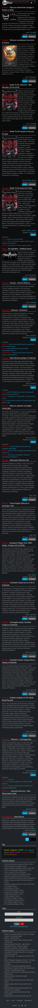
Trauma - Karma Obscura (20, 283)
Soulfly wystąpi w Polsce (12, 896)
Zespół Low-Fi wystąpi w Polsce (14, 892)
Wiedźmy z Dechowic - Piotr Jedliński (16, 948)
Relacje (5, 85)
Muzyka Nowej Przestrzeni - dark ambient (17, 944)
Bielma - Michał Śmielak (11, 938)
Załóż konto (13, 926)
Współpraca (28, 1000)
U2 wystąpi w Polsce (10, 886)
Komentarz (32, 36)
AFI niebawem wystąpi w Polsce (14, 900)
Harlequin (4, 396)
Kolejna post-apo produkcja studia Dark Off (17, 996)
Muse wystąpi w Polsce (11, 888)
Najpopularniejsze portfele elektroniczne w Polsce (19, 950)
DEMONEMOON (6, 352)
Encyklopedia (7, 817)
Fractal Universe (10, 850)
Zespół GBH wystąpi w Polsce (13, 894)
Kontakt (14, 1005)
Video (4, 249)
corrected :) (11, 779)
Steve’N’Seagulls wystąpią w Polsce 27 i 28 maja (19, 960)
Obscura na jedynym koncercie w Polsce (17, 876)
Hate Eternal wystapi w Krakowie (23, 358)
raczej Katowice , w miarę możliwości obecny (19, 245)
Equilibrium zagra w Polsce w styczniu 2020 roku (19, 884)
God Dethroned (29, 850)
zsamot (4, 239)
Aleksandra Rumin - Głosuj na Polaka (16, 946)
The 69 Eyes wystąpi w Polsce (13, 890)
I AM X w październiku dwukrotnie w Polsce (17, 870)
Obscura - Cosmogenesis (21, 739)
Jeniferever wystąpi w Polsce (13, 898)
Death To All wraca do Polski (21, 188)
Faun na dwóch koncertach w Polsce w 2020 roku (19, 878)
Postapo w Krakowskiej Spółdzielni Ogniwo (17, 966)
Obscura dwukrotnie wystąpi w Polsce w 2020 (18, 864)
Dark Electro (19, 817)
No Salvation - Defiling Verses (20, 249)
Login (4, 908)
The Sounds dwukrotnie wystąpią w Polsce (17, 874)
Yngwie (4, 781)
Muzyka (5, 7)
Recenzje (5, 310)
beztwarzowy (5, 446)
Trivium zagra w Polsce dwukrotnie (15, 872)
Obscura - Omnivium (19, 310)
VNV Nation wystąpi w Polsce (13, 902)
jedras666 (4, 241)
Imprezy (5, 583)
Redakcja (19, 1000)
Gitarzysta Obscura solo (19, 460)
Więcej (25, 36)
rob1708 (4, 245)
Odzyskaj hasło (23, 926)
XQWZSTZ (5, 344)
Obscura (6, 852)
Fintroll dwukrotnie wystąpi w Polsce (15, 866)
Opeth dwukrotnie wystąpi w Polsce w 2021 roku (19, 868)
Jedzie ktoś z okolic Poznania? (15, 239)
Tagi (3, 844)
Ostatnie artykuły (8, 931)
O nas (13, 1000)
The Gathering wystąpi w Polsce (14, 904)
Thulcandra (24, 852)
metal (21, 850)
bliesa (3, 400)
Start (7, 1000)
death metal (14, 852)
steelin (3, 348)
